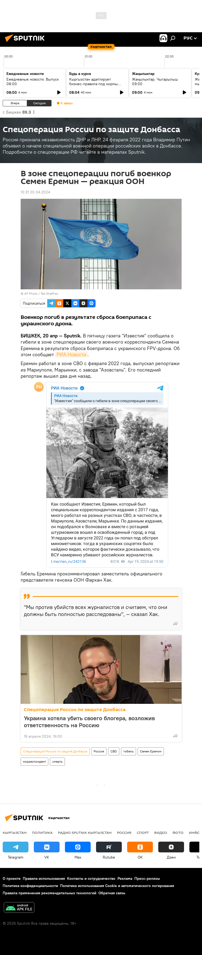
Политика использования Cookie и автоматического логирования (117, 885)
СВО (114, 751)
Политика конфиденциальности (30, 885)
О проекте (12, 878)
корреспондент (34, 761)
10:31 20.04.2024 (35, 192)
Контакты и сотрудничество (91, 878)
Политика (42, 832)
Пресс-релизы (147, 878)
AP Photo (31, 293)
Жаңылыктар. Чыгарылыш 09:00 (155, 81)
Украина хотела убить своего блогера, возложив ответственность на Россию (89, 722)
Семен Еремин (150, 751)
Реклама (124, 878)
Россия (99, 751)
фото (177, 832)
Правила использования (44, 878)
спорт (143, 832)
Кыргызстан (15, 832)
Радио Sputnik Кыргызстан (85, 832)
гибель (128, 751)
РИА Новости (71, 354)
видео (160, 832)
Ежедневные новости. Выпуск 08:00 (32, 81)
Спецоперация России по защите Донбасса (75, 709)
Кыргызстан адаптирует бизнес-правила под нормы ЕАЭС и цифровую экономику (94, 84)
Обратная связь (111, 893)
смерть (57, 761)
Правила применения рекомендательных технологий (49, 893)
